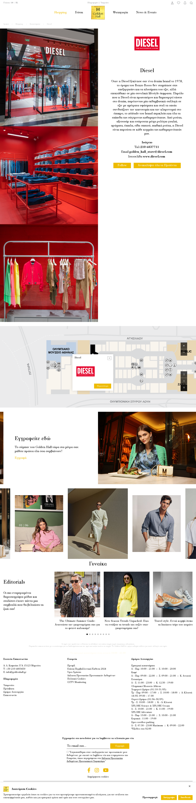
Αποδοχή (185, 797)
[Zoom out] (184, 352)
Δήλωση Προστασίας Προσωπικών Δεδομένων (91, 675)
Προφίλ (71, 666)
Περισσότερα (102, 350)
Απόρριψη (169, 797)
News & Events (146, 12)
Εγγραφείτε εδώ (32, 439)
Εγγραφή (21, 458)
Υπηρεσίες (105, 3)
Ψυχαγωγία (120, 12)
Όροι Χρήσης (74, 672)
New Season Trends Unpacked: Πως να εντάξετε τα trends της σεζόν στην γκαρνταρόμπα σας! (127, 625)
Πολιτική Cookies (76, 679)
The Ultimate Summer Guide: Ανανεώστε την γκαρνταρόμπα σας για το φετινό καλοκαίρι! (77, 625)
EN (12, 3)
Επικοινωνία (9, 695)
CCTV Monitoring (76, 682)
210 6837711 (149, 147)
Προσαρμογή (150, 797)
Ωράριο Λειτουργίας (13, 692)
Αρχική (6, 24)
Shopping (60, 12)
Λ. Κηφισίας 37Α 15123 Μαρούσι (23, 666)
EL (17, 3)
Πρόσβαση (8, 689)
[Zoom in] (184, 345)
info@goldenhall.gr (16, 672)
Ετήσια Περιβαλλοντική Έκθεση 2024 (86, 669)
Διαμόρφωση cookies (98, 777)
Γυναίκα (97, 564)
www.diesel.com (154, 156)
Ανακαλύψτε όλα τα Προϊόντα (157, 165)
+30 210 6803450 (15, 669)
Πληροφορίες (93, 3)
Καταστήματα (35, 24)
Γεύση (79, 12)
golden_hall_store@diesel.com (150, 152)
